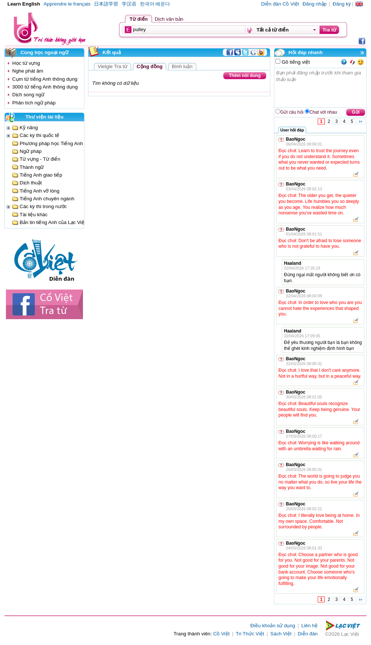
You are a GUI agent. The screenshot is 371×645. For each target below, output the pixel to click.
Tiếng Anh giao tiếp (41, 175)
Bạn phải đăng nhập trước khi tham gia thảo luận (320, 87)
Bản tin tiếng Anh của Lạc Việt (53, 222)
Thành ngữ (32, 167)
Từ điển (139, 19)
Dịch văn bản (169, 19)
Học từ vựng (26, 63)
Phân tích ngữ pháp (34, 103)
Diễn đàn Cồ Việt (280, 4)
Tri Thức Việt (250, 633)
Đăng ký (342, 4)
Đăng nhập (315, 4)
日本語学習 (106, 4)
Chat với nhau (323, 112)
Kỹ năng (29, 127)
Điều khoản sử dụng (272, 625)
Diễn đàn (308, 633)
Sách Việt (280, 633)
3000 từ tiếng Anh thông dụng (45, 87)
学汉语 (129, 4)
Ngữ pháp (30, 151)
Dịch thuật (31, 183)
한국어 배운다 (155, 4)
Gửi (356, 112)
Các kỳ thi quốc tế (39, 135)
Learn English (23, 4)
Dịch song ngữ (28, 94)
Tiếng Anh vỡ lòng (39, 191)
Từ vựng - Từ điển (40, 159)
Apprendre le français (67, 4)
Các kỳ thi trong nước (43, 206)
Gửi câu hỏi (291, 112)
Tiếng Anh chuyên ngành (47, 198)
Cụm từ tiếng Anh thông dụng (44, 79)
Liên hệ (309, 625)
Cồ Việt (221, 633)
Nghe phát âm (27, 71)
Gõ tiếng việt (295, 62)
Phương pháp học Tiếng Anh (51, 143)
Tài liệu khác (33, 214)
